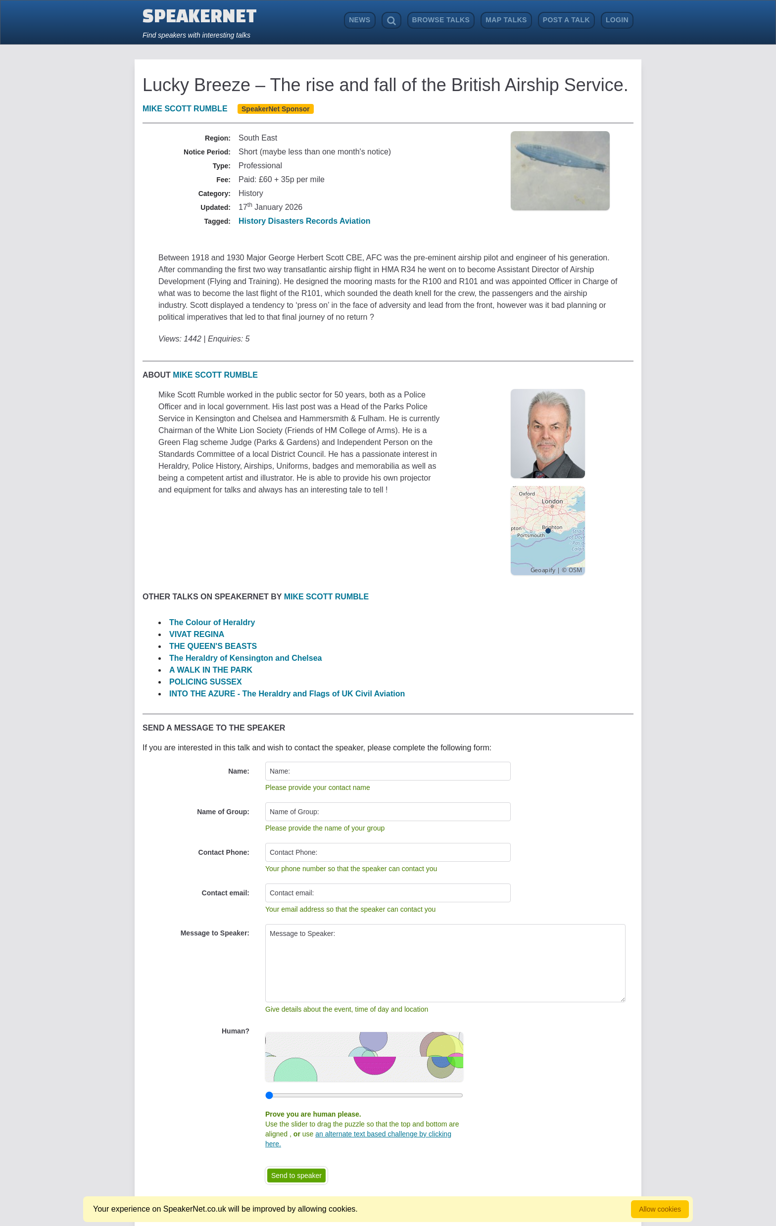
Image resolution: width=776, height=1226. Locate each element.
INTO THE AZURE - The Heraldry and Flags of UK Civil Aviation (287, 693)
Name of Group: (223, 812)
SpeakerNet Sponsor (276, 109)
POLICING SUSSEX (205, 682)
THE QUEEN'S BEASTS (213, 646)
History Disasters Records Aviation (304, 221)
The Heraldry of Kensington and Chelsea (245, 658)
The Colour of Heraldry (212, 622)
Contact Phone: (223, 852)
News (359, 20)
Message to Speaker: (215, 933)
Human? (235, 1031)
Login (617, 20)
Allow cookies (660, 1209)
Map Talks (506, 20)
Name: (238, 771)
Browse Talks (441, 20)
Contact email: (225, 893)
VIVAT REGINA (196, 634)
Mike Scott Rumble (185, 108)
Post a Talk (566, 20)
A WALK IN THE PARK (210, 670)
